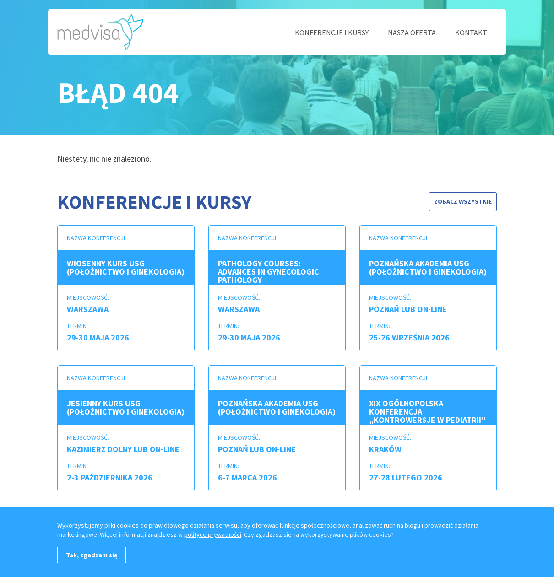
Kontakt (471, 32)
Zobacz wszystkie (463, 201)
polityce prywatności (212, 534)
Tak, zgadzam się (91, 555)
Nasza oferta (412, 32)
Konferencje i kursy (332, 32)
